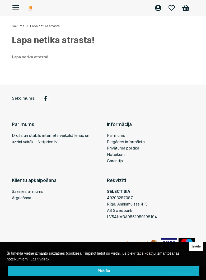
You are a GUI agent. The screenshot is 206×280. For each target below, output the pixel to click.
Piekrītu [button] (104, 271)
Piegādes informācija (126, 141)
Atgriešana (21, 197)
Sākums (18, 26)
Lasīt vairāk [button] (39, 259)
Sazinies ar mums (27, 191)
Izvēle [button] (196, 246)
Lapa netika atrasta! (45, 26)
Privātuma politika (123, 148)
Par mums (116, 135)
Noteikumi (116, 154)
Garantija (115, 160)
